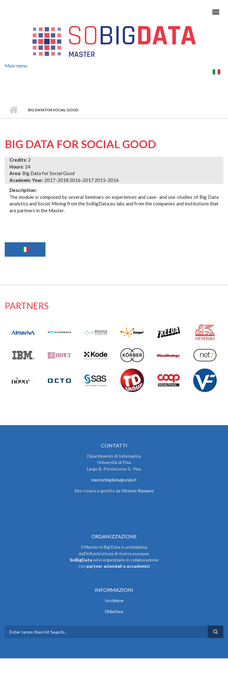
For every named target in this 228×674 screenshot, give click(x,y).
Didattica (114, 611)
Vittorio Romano (137, 490)
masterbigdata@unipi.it (114, 479)
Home (13, 110)
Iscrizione (114, 600)
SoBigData (81, 559)
